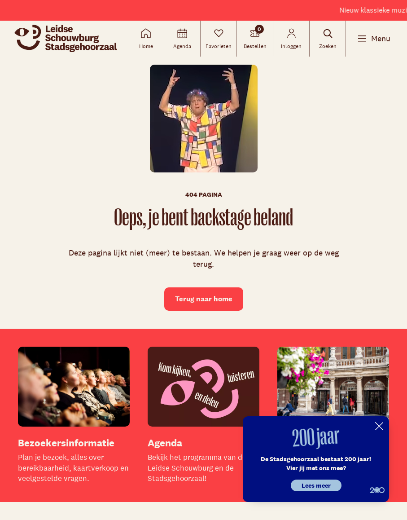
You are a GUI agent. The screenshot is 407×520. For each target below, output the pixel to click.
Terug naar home (203, 299)
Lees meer (316, 485)
